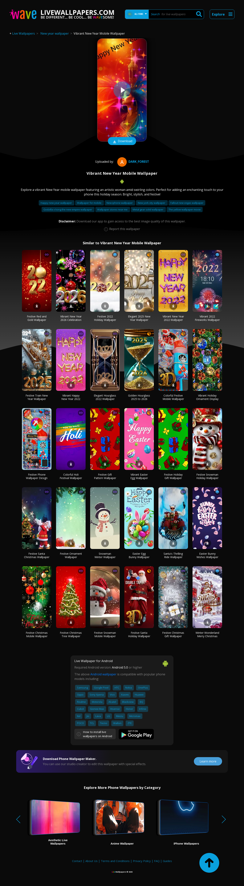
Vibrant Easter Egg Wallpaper (139, 476)
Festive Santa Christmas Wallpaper (36, 555)
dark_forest (132, 161)
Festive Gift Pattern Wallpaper (105, 476)
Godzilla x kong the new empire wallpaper (68, 209)
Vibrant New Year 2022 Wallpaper (173, 318)
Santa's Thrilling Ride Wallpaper (173, 555)
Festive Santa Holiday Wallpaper (139, 634)
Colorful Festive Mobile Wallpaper (173, 397)
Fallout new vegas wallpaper (186, 203)
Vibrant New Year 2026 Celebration (71, 318)
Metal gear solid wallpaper (148, 209)
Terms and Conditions (115, 861)
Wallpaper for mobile (89, 203)
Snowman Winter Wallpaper (105, 555)
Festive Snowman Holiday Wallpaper (207, 476)
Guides (167, 861)
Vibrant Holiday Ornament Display (207, 397)
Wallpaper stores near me (112, 209)
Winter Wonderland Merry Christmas (207, 634)
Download (122, 141)
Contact (77, 861)
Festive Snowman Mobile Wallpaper (105, 634)
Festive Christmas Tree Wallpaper (71, 634)
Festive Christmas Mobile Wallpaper (37, 634)
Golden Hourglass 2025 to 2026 (139, 397)
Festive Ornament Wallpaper (71, 555)
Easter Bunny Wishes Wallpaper (207, 555)
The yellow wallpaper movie (185, 209)
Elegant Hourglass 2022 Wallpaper (105, 397)
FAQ (157, 861)
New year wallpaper (54, 33)
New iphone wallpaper (120, 203)
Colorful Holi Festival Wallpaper (71, 476)
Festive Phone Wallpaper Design (36, 476)
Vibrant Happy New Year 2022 (70, 397)
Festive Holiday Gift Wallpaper (173, 476)
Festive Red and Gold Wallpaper (37, 318)
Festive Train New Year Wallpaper (37, 397)
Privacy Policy (142, 861)
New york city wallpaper (152, 203)
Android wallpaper (103, 674)
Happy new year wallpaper (56, 203)
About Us (91, 861)
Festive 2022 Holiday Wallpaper (105, 318)
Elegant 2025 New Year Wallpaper (139, 318)
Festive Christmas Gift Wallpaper (173, 634)
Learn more (208, 761)
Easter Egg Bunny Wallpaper (139, 555)
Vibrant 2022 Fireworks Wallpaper (207, 318)
